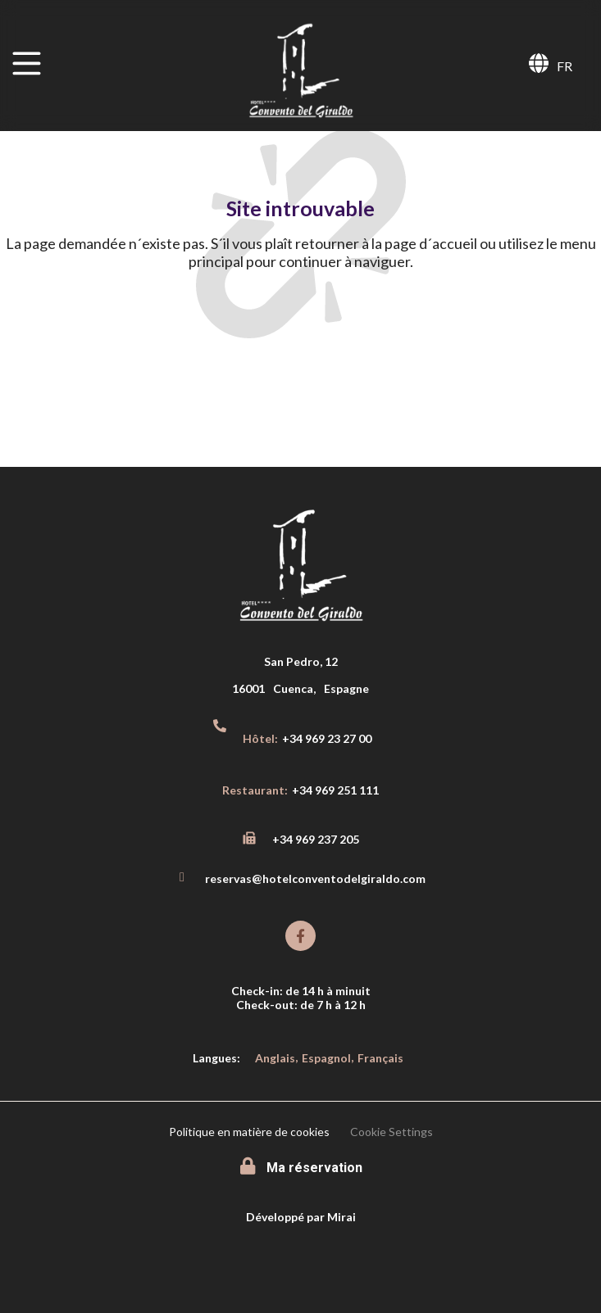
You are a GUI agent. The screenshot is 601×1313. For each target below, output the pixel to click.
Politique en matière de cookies (249, 1132)
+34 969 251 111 (335, 790)
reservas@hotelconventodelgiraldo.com (315, 878)
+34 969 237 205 (315, 839)
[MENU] (26, 63)
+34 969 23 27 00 (326, 738)
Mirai (341, 1217)
